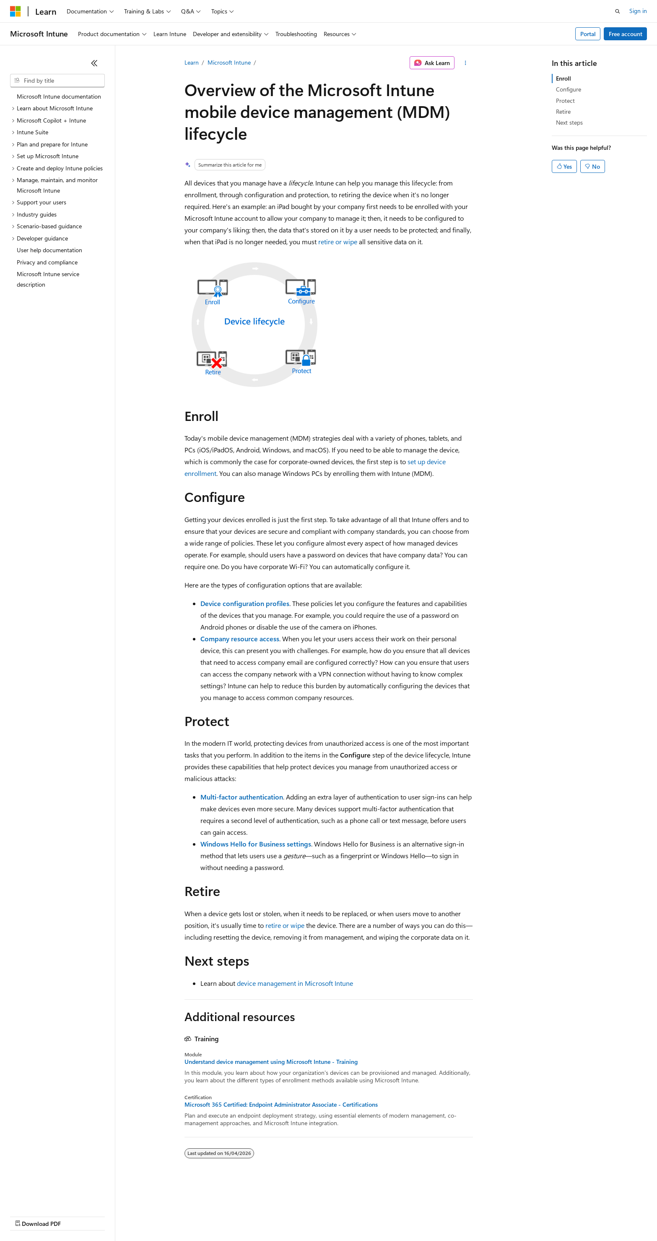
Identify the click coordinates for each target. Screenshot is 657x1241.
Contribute (150, 1216)
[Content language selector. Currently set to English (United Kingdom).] (52, 1195)
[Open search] (617, 11)
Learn (191, 62)
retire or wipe (337, 241)
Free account (625, 34)
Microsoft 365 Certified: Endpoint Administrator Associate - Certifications (281, 1104)
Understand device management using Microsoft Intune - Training (271, 1062)
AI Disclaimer (27, 1216)
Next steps (569, 122)
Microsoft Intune (229, 62)
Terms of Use (306, 1216)
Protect (565, 101)
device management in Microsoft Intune (295, 983)
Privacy (183, 1216)
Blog (114, 1216)
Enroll (563, 78)
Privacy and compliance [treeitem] (47, 262)
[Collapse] (94, 63)
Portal (588, 34)
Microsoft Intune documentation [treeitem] (59, 96)
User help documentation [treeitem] (49, 250)
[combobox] (57, 80)
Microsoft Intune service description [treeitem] (48, 279)
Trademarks (347, 1216)
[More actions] (465, 63)
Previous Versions (76, 1216)
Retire (563, 111)
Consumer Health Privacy (240, 1216)
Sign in (638, 11)
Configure (568, 89)
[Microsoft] (15, 11)
